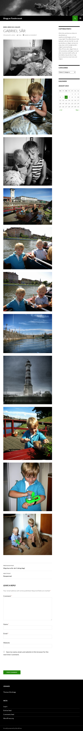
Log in (5, 706)
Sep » (77, 110)
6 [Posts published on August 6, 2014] (66, 97)
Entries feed (7, 710)
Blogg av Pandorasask (12, 18)
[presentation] (20, 664)
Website (6, 643)
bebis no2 (11, 27)
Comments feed (8, 714)
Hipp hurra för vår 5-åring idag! (27, 566)
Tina (19, 35)
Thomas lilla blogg (9, 692)
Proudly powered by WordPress (12, 728)
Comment (7, 596)
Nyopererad (27, 574)
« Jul (60, 110)
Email (5, 633)
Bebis (5, 27)
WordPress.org (8, 718)
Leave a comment (31, 35)
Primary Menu (80, 18)
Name (6, 624)
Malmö (17, 27)
